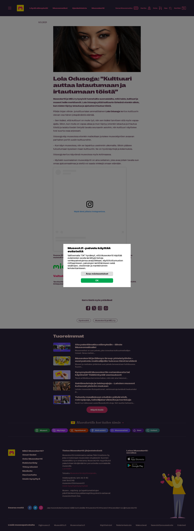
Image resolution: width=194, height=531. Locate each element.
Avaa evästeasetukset (97, 274)
